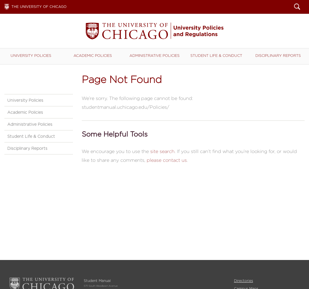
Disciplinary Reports (278, 55)
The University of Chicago (38, 6)
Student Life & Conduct (216, 55)
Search (297, 7)
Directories (243, 280)
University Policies (31, 55)
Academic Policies (93, 55)
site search (162, 151)
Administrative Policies (154, 55)
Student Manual (154, 31)
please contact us (167, 160)
